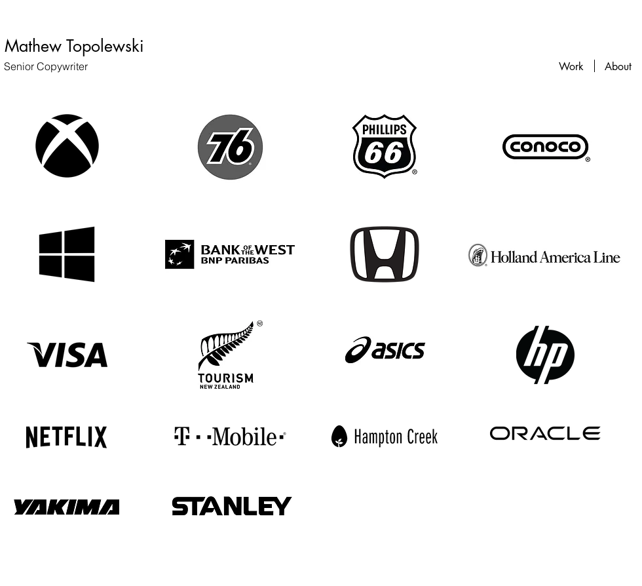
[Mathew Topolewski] (74, 46)
